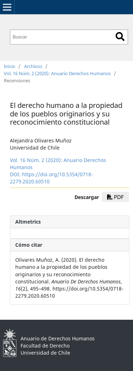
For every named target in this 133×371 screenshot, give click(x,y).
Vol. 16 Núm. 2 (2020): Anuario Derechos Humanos (57, 73)
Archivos (33, 66)
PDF (115, 196)
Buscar (120, 36)
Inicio (9, 66)
